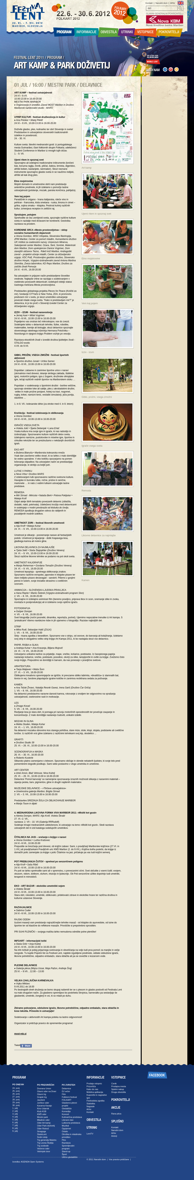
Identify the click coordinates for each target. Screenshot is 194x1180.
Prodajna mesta (118, 1086)
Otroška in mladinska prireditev (71, 1135)
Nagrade (91, 1106)
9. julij (15, 1131)
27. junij (16, 1097)
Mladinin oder (43, 1120)
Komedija (66, 1111)
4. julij (15, 1117)
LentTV (90, 1134)
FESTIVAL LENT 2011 (29, 57)
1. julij (15, 1108)
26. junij (16, 1094)
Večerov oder (43, 1148)
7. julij (15, 1125)
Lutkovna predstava (71, 1123)
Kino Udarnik (43, 1108)
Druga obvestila (118, 1092)
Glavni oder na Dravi (46, 1091)
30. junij (16, 1105)
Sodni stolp (42, 1137)
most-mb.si (20, 1033)
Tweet (17, 1045)
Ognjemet (66, 1128)
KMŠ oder (41, 1114)
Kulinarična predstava (72, 1117)
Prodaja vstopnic (94, 1083)
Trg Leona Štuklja (45, 1143)
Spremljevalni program (68, 1147)
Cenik (114, 1083)
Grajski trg (42, 1097)
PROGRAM (54, 57)
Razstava (66, 1143)
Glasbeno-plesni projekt (69, 1104)
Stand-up (66, 1151)
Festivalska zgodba (95, 1101)
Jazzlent (41, 1100)
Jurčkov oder (43, 1103)
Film (64, 1094)
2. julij (15, 1111)
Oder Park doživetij (46, 1126)
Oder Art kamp (44, 1123)
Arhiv (172, 3)
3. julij (15, 1114)
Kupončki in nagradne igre (97, 1096)
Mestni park (42, 1117)
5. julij (15, 1119)
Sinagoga (41, 1131)
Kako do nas (92, 1089)
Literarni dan (67, 1120)
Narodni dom (161, 3)
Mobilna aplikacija (95, 1092)
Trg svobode (43, 1146)
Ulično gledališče (70, 1157)
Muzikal (65, 1126)
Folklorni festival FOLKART (69, 1098)
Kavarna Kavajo (44, 1105)
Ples (64, 1140)
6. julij (15, 1122)
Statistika (91, 1103)
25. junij (16, 1091)
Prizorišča (91, 1086)
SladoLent (42, 1134)
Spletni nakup (117, 1089)
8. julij (15, 1128)
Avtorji (114, 1136)
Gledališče (67, 1108)
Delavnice (66, 1088)
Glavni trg (41, 1094)
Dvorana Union (44, 1088)
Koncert (65, 1114)
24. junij (16, 1088)
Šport (64, 1154)
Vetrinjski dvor (43, 1151)
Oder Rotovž (43, 1128)
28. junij (16, 1099)
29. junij (16, 1102)
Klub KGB (41, 1111)
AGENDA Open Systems (32, 1162)
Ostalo (65, 1131)
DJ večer (66, 1091)
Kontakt (149, 3)
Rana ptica (116, 1113)
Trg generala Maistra (46, 1140)
